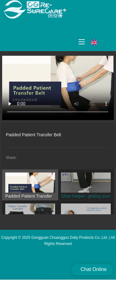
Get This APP (61, 268)
